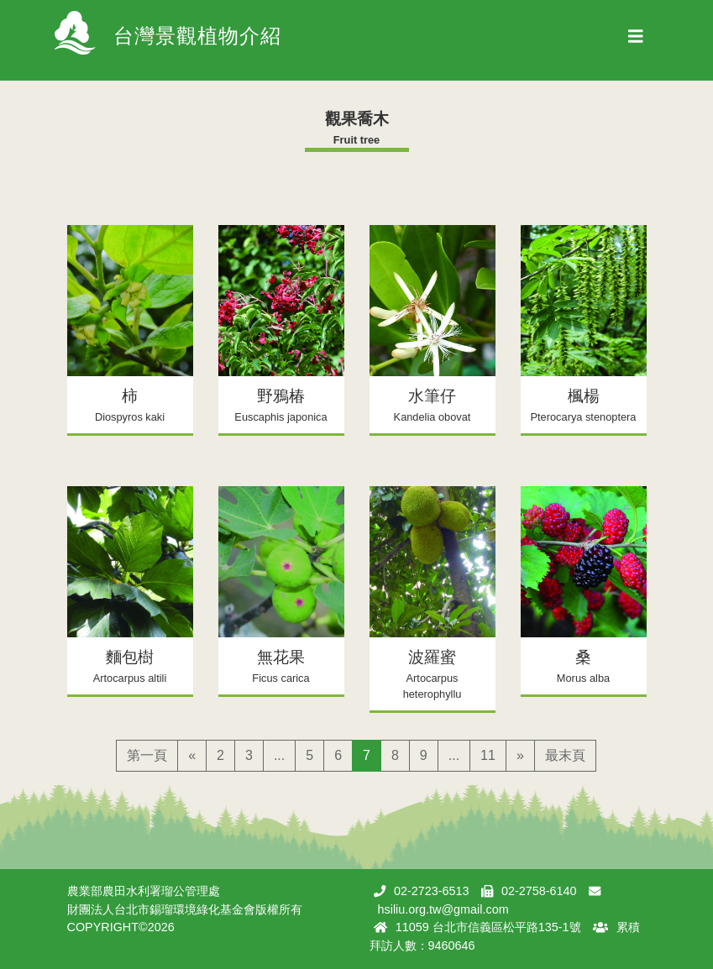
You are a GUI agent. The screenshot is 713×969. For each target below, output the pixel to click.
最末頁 (565, 755)
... (279, 755)
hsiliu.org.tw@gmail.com (443, 909)
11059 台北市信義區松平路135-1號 (488, 927)
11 (487, 755)
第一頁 (147, 755)
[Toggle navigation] (635, 40)
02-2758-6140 (539, 891)
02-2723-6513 (431, 891)
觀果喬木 (357, 119)
